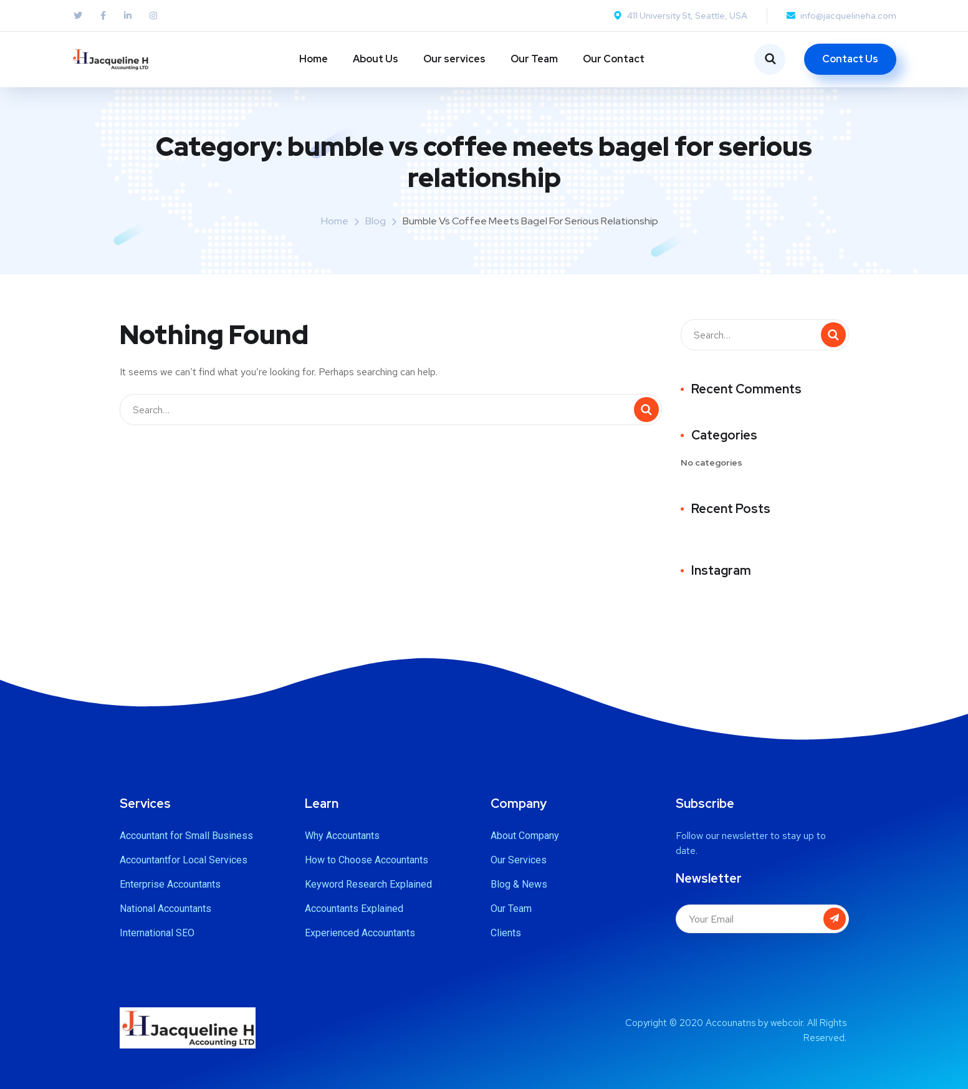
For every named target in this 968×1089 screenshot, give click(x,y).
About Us (375, 58)
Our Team (534, 58)
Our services (454, 58)
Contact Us (850, 58)
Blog (375, 221)
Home (313, 58)
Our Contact (614, 58)
